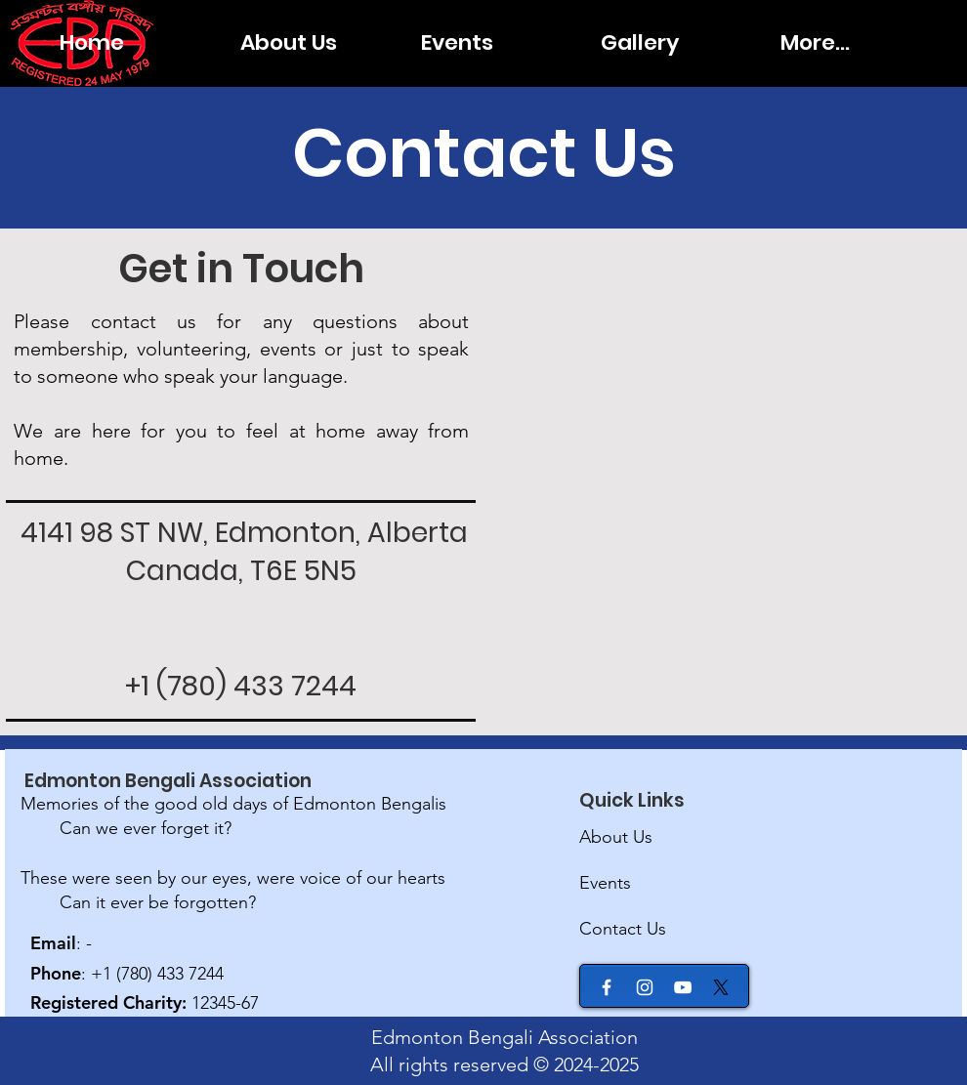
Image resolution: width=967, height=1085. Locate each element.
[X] (721, 987)
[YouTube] (683, 987)
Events (605, 883)
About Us (615, 837)
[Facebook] (606, 987)
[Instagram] (644, 987)
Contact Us (622, 928)
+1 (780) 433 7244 (241, 686)
